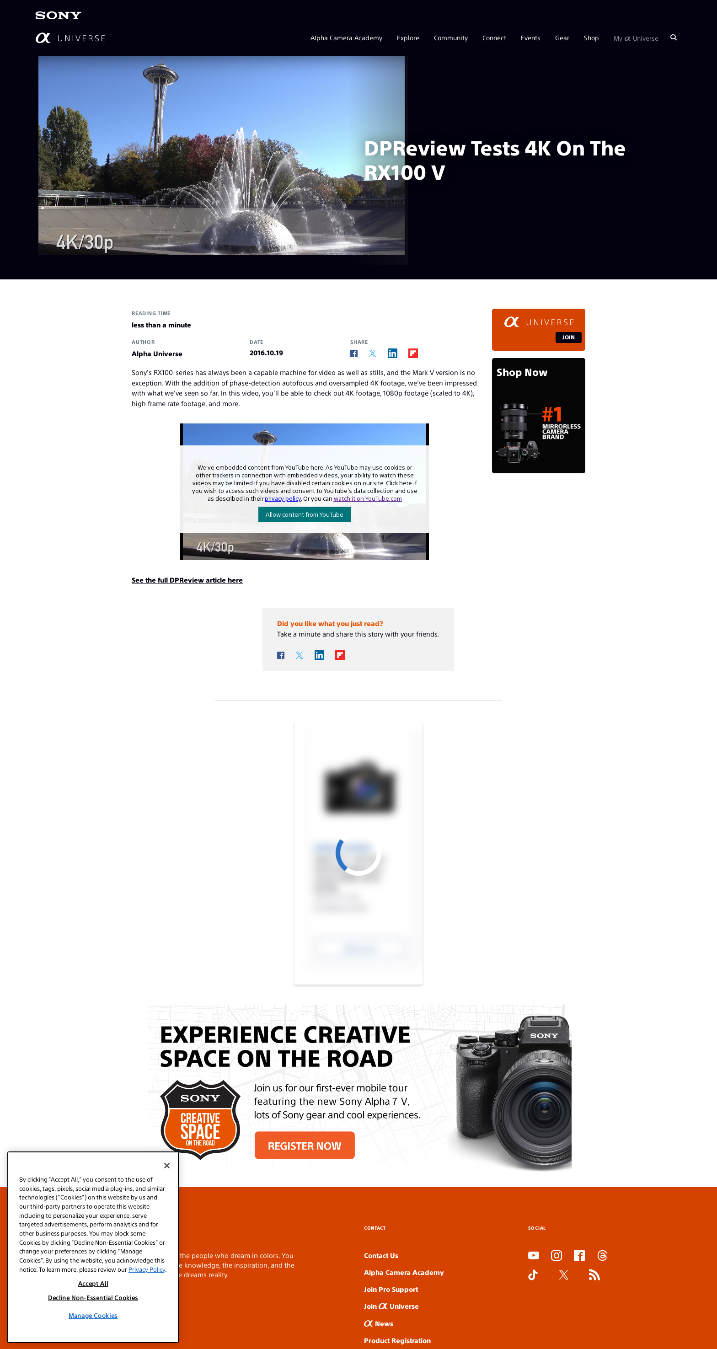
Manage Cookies (93, 1315)
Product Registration (397, 1340)
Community (451, 37)
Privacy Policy (146, 1269)
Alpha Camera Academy (346, 37)
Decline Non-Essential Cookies (93, 1297)
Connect (494, 37)
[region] (93, 1247)
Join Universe (391, 1305)
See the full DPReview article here (187, 579)
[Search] (673, 37)
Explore (408, 37)
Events (530, 37)
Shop (591, 37)
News (378, 1323)
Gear (562, 37)
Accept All (93, 1283)
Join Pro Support (391, 1289)
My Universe (636, 37)
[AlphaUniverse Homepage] (70, 37)
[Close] (167, 1166)
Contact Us (381, 1255)
